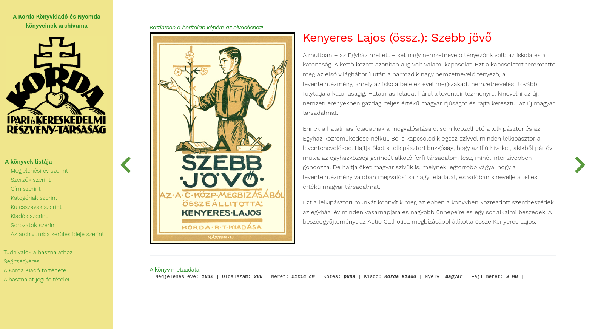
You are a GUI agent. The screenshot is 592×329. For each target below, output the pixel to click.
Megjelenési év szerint (34, 170)
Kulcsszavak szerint (31, 207)
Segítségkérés (20, 261)
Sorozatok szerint (28, 225)
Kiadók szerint (24, 216)
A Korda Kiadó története (33, 270)
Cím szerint (20, 188)
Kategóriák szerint (28, 198)
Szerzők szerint (25, 179)
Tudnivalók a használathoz (36, 252)
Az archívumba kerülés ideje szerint (52, 234)
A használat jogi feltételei (34, 279)
